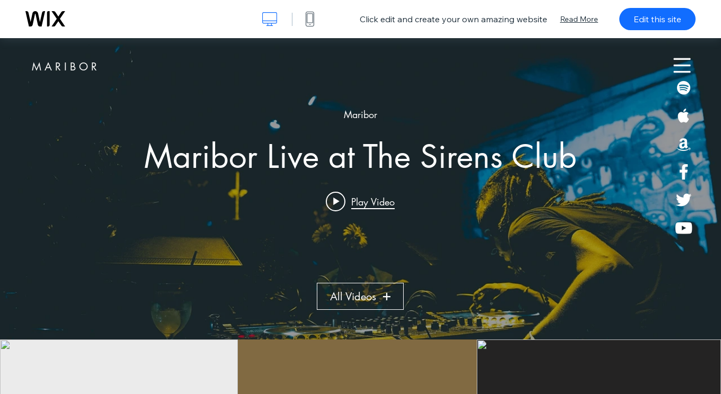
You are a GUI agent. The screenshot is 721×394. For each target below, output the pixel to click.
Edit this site (657, 19)
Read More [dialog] (579, 19)
